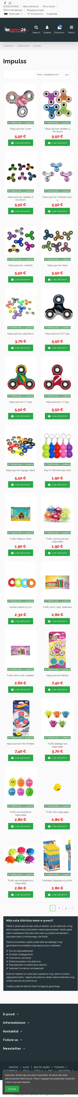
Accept (12, 1088)
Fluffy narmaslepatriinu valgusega (20, 882)
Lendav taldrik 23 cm (20, 607)
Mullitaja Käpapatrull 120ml (57, 880)
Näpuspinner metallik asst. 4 (57, 198)
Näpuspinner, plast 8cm (20, 333)
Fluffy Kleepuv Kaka (20, 539)
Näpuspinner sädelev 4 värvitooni (57, 130)
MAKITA (13, 1067)
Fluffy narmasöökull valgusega (20, 813)
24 (67, 74)
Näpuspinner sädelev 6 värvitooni (20, 198)
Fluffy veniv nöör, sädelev (20, 675)
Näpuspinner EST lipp (57, 333)
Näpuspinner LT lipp (20, 402)
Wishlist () (35, 14)
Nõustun (36, 1082)
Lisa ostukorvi (20, 142)
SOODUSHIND (11, 6)
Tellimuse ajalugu (13, 10)
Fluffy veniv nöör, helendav (57, 607)
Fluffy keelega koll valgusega (57, 745)
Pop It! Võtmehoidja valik (57, 470)
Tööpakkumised (35, 10)
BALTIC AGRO (42, 1067)
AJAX (26, 1067)
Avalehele (52, 14)
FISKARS (59, 1067)
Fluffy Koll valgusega (57, 812)
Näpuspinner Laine (20, 129)
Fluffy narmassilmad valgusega (57, 540)
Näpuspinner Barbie (57, 675)
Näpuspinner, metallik (21, 265)
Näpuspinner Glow (57, 265)
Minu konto (49, 6)
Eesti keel (13, 14)
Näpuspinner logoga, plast (20, 470)
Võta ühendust (31, 6)
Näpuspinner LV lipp (57, 402)
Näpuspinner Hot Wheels (20, 743)
